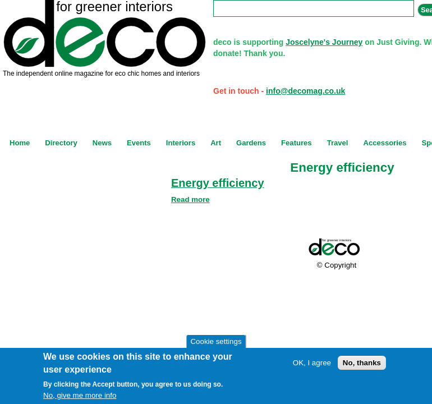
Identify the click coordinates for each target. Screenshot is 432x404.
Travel (337, 143)
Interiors (180, 143)
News (102, 143)
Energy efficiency (217, 183)
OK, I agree (312, 363)
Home (20, 143)
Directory (61, 143)
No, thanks (362, 363)
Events (139, 143)
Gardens (251, 143)
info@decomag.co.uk (305, 90)
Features (296, 143)
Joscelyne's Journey (324, 42)
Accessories (384, 143)
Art (215, 143)
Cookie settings (215, 342)
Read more (190, 199)
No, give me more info (79, 395)
